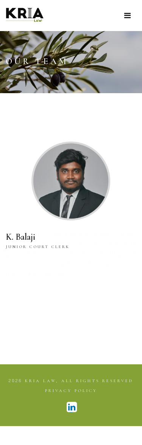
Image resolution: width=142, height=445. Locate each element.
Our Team (37, 61)
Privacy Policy (71, 390)
